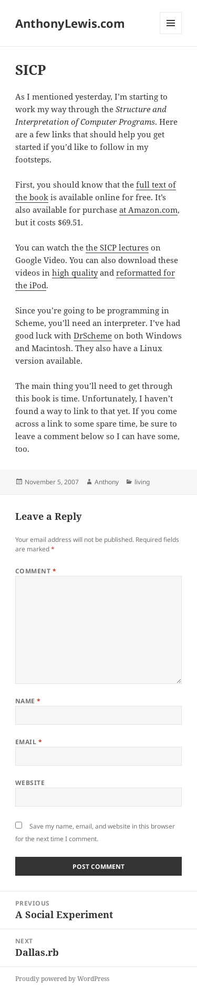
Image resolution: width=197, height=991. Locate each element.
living (142, 481)
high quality (75, 272)
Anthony (107, 481)
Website (30, 782)
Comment (35, 571)
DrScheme (93, 335)
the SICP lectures (117, 247)
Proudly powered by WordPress (62, 978)
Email (28, 741)
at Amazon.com (148, 209)
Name (28, 700)
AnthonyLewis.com (70, 23)
